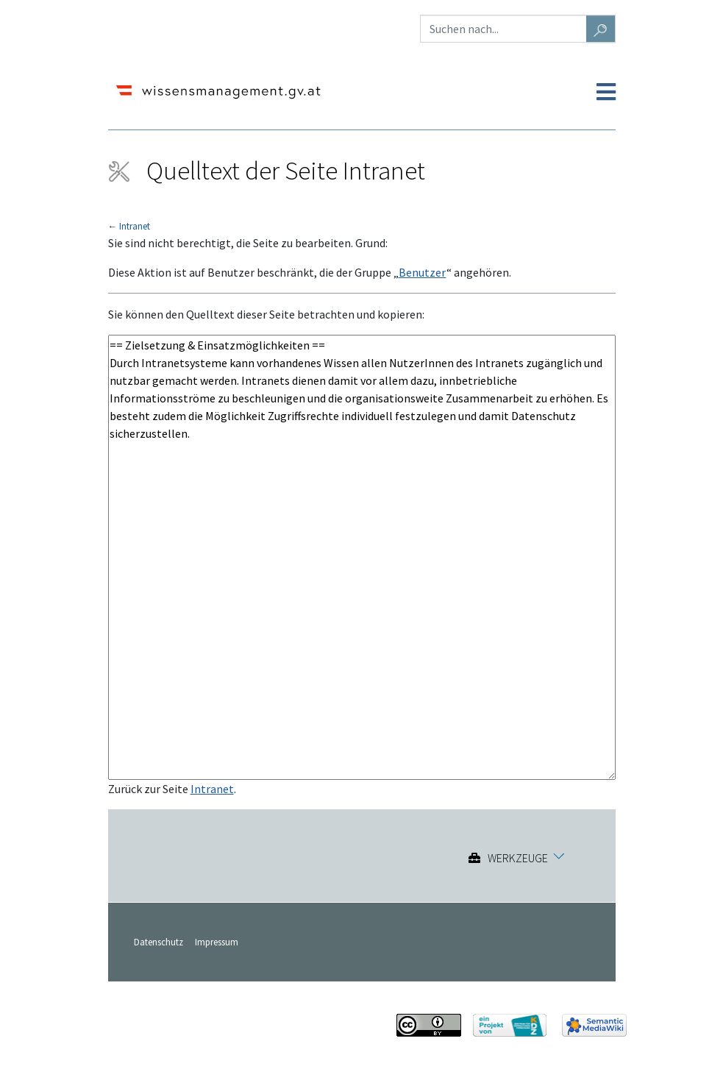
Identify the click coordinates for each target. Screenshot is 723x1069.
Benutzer (422, 272)
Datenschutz (158, 942)
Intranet (134, 226)
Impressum (216, 942)
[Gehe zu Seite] (601, 29)
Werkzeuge (518, 857)
